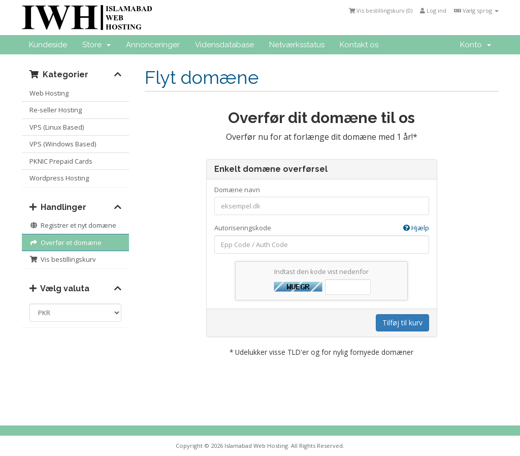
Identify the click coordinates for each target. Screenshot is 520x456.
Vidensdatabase (224, 44)
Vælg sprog (476, 10)
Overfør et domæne (65, 242)
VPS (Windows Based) (62, 143)
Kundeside (48, 44)
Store (96, 44)
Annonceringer (153, 44)
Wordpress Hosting (59, 178)
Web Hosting (49, 93)
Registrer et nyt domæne (72, 225)
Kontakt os (359, 44)
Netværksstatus (296, 44)
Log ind (433, 10)
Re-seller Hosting (55, 109)
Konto (475, 44)
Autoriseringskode (321, 228)
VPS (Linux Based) (56, 127)
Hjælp (416, 227)
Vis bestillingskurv (62, 259)
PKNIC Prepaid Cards (60, 161)
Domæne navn (237, 189)
